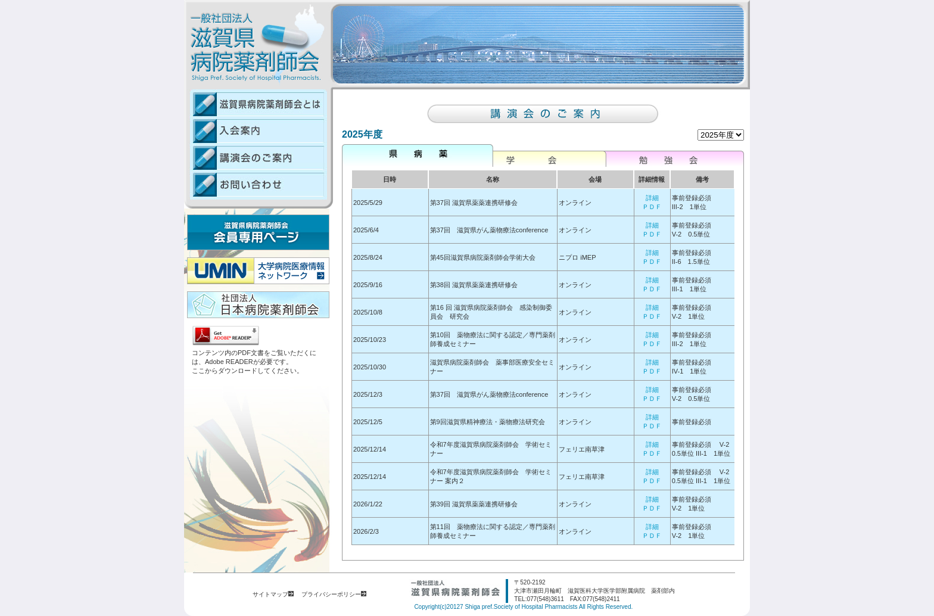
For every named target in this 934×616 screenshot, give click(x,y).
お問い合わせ (255, 185)
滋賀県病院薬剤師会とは (255, 103)
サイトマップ (273, 594)
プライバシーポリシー (333, 594)
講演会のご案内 (255, 157)
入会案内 (255, 130)
